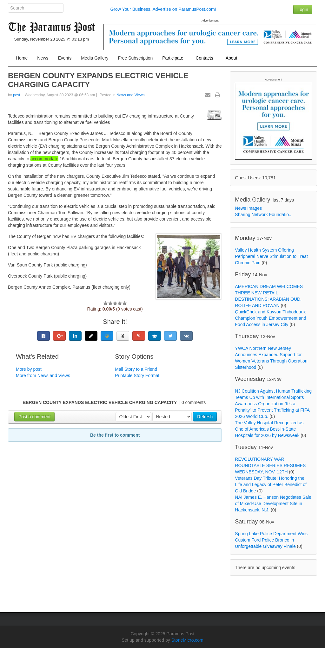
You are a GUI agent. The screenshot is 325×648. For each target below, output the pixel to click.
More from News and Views (43, 375)
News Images (248, 208)
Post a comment (34, 416)
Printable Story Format (137, 375)
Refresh (205, 416)
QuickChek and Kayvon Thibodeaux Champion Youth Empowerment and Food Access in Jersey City (270, 318)
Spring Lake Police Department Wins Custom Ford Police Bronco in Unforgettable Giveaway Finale (271, 540)
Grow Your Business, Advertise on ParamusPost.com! (163, 9)
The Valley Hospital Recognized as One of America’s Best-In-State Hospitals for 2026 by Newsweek (269, 429)
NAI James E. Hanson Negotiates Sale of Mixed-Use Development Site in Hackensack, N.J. (273, 503)
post (16, 95)
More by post (29, 369)
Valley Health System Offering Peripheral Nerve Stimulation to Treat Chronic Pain (271, 256)
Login (302, 9)
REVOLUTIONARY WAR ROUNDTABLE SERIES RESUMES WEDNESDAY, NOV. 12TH (270, 465)
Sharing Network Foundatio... (263, 214)
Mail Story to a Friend (136, 369)
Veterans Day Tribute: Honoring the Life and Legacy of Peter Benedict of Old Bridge (271, 484)
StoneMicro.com (187, 640)
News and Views (130, 95)
